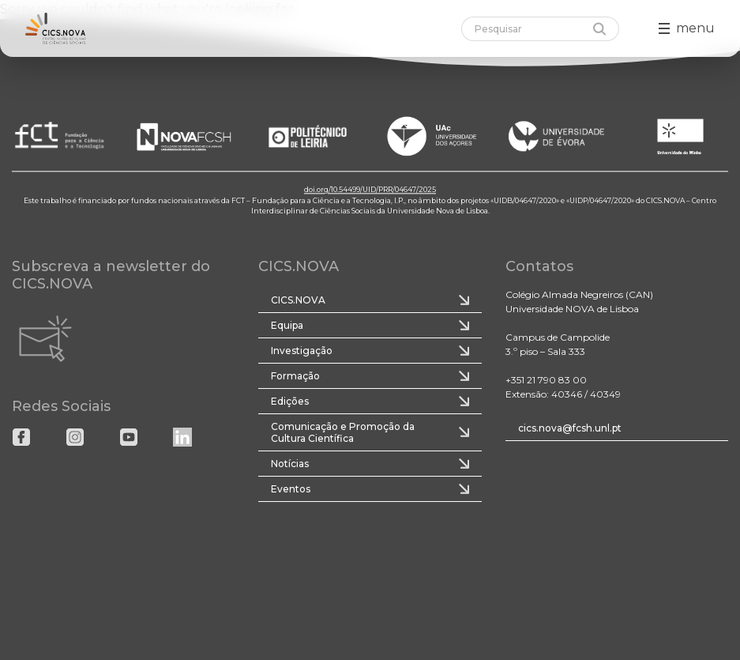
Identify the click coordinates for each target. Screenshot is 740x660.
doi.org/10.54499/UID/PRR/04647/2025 (370, 189)
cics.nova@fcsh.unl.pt (570, 428)
